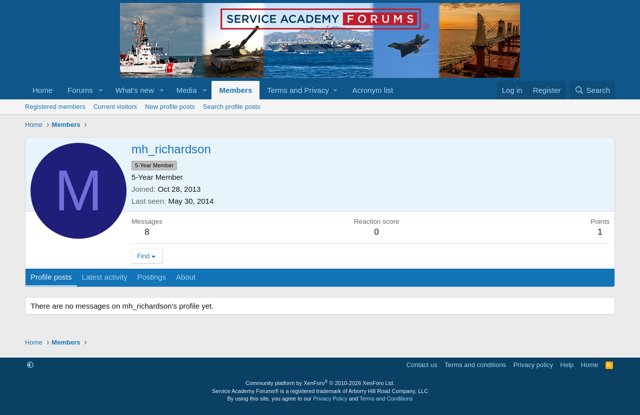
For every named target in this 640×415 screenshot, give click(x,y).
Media (186, 90)
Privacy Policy (330, 399)
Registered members (55, 106)
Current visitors (115, 106)
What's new (135, 90)
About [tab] (186, 277)
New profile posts (170, 106)
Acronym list (372, 90)
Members (235, 90)
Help (567, 365)
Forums (80, 90)
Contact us (422, 365)
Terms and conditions (475, 365)
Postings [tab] (151, 277)
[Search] (592, 90)
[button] (101, 90)
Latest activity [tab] (105, 277)
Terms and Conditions (386, 399)
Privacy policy (533, 365)
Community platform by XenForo (320, 383)
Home (42, 90)
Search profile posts (231, 106)
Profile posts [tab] (51, 277)
